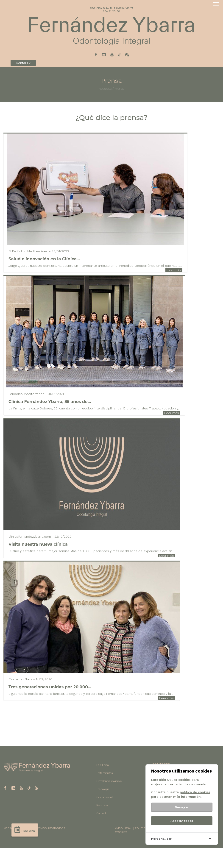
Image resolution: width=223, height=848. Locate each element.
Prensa (119, 88)
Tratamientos (104, 773)
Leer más (174, 270)
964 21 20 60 (111, 11)
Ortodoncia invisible (109, 781)
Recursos (105, 88)
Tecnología (102, 789)
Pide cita (24, 829)
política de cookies (195, 792)
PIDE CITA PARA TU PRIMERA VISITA (111, 8)
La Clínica (102, 765)
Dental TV (23, 63)
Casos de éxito (105, 797)
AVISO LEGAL (123, 828)
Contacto (101, 813)
